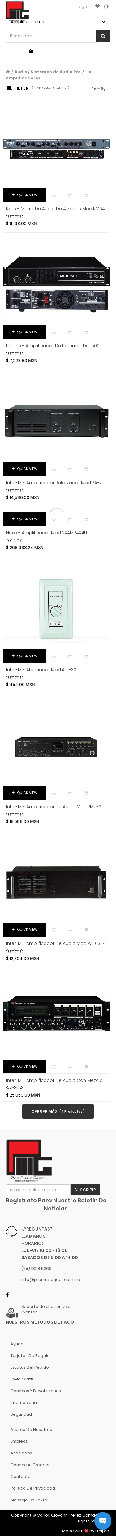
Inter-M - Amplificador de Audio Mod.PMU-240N (56, 806)
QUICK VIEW (24, 194)
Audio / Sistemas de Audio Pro (48, 72)
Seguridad (21, 1414)
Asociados (21, 1453)
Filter (17, 88)
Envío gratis (22, 1379)
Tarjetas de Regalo (30, 1356)
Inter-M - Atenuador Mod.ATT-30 (41, 670)
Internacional (24, 1403)
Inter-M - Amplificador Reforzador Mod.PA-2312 (56, 482)
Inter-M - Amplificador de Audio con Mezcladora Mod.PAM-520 (56, 1080)
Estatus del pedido (30, 1367)
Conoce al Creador (30, 1465)
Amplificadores (23, 78)
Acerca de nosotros (31, 1429)
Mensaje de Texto (29, 1500)
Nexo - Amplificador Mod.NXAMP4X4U (46, 533)
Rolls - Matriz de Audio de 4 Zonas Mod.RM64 (55, 209)
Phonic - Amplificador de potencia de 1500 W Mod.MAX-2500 (56, 345)
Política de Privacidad (33, 1488)
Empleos (19, 1441)
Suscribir (85, 1190)
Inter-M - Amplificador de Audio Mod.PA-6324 (55, 943)
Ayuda (17, 1344)
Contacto (21, 1476)
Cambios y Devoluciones (36, 1391)
